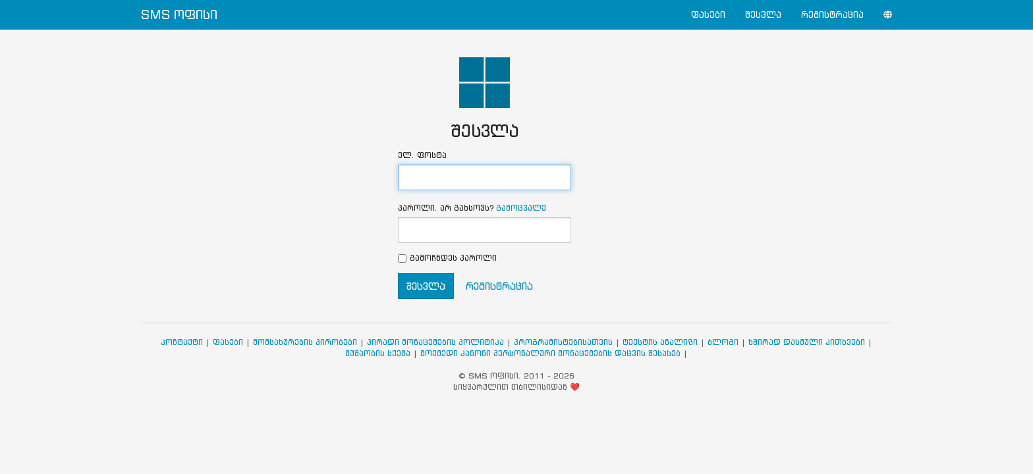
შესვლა (763, 14)
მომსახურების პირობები (305, 342)
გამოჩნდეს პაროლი (453, 258)
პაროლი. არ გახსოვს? (472, 208)
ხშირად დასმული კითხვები (806, 342)
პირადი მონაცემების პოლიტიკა (435, 342)
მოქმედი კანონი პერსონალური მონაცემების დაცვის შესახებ (550, 353)
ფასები (708, 14)
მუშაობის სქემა (377, 353)
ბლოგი (723, 342)
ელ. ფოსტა (422, 155)
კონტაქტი (182, 342)
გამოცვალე (521, 208)
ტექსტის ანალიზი (660, 342)
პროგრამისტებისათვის (563, 342)
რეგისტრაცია (832, 14)
